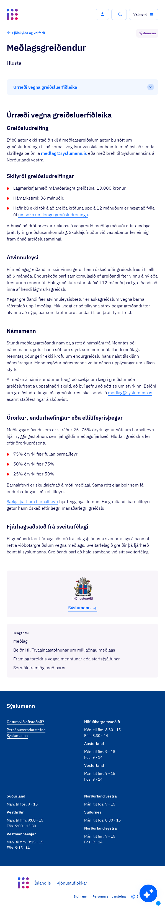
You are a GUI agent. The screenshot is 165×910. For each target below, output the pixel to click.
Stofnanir (80, 896)
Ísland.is (42, 883)
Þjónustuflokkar (71, 883)
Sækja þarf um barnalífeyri (32, 501)
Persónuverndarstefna (109, 896)
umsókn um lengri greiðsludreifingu (53, 214)
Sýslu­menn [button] (82, 608)
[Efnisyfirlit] (82, 87)
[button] (102, 14)
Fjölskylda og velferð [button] (26, 32)
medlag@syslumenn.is (130, 392)
